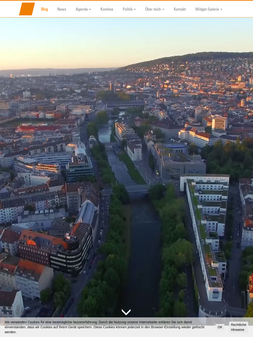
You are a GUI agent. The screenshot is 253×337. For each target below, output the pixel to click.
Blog (44, 9)
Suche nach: (182, 325)
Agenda (83, 9)
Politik (129, 9)
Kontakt (180, 9)
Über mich (154, 9)
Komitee (106, 9)
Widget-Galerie (208, 9)
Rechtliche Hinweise (238, 327)
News (61, 9)
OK (220, 327)
